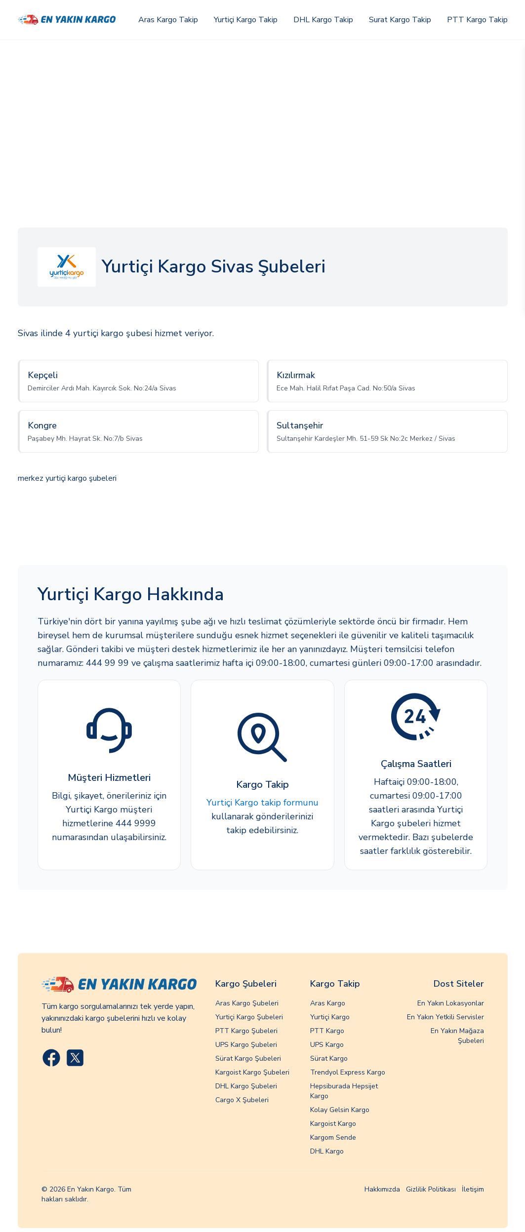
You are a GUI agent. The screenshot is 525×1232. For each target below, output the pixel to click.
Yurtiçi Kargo (330, 1017)
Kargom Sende (333, 1137)
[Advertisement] (262, 114)
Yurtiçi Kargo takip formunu (262, 802)
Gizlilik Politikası (431, 1189)
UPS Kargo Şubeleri (246, 1044)
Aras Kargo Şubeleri (247, 1003)
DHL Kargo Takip (323, 19)
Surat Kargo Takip (400, 19)
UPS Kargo (327, 1044)
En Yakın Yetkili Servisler (445, 1017)
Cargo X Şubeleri (242, 1100)
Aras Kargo (327, 1003)
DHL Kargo (327, 1151)
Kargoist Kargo (333, 1123)
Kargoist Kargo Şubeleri (252, 1072)
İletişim (473, 1189)
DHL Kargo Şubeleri (246, 1086)
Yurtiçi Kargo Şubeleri (249, 1017)
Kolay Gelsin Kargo (339, 1110)
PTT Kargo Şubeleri (246, 1031)
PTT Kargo (327, 1031)
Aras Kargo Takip (168, 19)
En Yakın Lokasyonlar (450, 1003)
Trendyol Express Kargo (347, 1072)
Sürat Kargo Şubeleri (248, 1058)
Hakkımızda (382, 1189)
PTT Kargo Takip (477, 19)
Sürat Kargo (329, 1058)
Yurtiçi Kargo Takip (246, 19)
